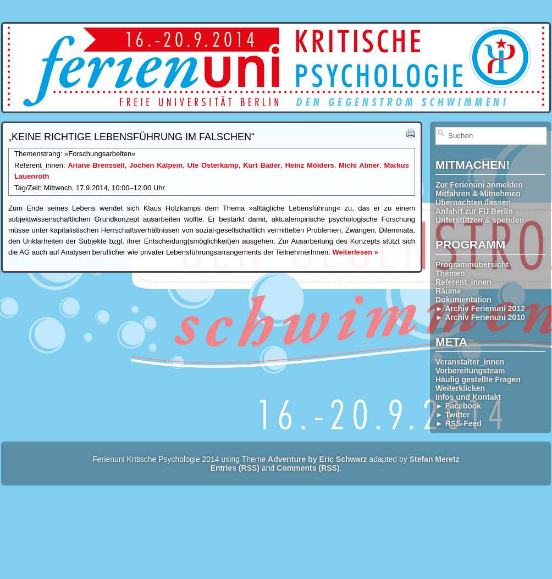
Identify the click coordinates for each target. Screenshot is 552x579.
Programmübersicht (472, 264)
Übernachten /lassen (473, 202)
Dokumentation (463, 299)
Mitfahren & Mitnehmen (478, 193)
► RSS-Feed (458, 423)
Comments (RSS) (308, 468)
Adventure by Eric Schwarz (317, 459)
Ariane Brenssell (96, 165)
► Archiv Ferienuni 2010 (480, 317)
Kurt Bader (261, 165)
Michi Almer (359, 165)
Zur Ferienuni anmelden (479, 184)
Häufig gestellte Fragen (478, 379)
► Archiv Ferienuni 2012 (480, 308)
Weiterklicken (460, 388)
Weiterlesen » (355, 252)
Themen (450, 273)
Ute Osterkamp (213, 165)
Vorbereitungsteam (470, 370)
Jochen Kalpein (156, 165)
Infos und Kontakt (468, 397)
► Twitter (452, 414)
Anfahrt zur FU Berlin (474, 211)
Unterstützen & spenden (479, 220)
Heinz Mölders (309, 165)
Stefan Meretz (435, 459)
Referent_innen (463, 282)
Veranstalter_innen (469, 361)
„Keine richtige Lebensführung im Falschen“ (131, 136)
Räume (448, 290)
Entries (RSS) (235, 468)
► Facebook (458, 405)
